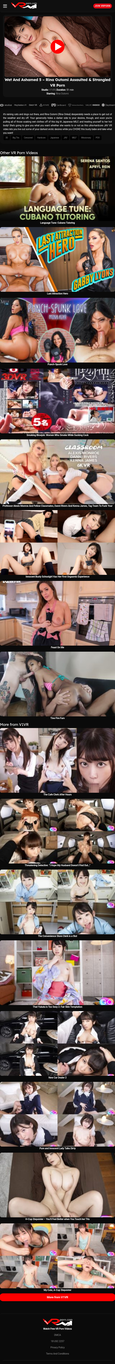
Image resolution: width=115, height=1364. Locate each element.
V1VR (52, 89)
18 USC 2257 (57, 1341)
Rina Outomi (62, 93)
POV (98, 137)
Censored (28, 137)
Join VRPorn (102, 6)
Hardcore (41, 137)
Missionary (86, 137)
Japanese (54, 137)
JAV (65, 137)
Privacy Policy (57, 1347)
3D (6, 137)
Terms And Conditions (57, 1353)
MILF (74, 137)
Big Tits (16, 137)
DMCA (57, 1335)
